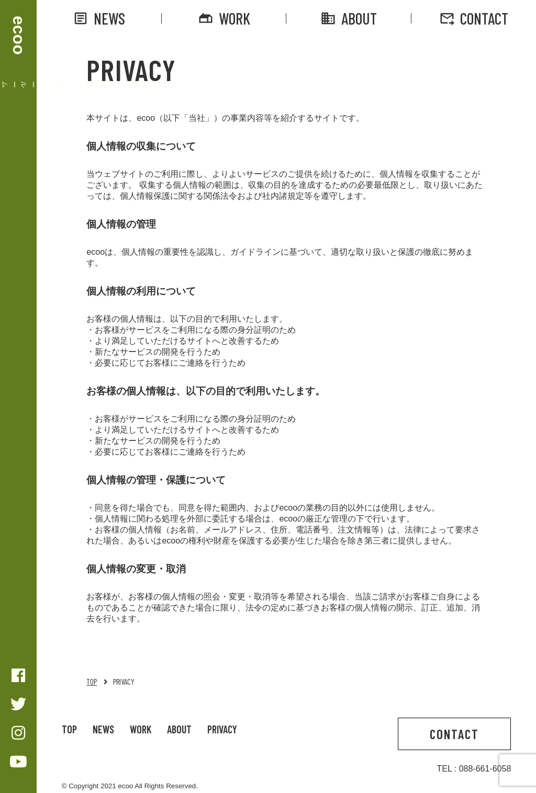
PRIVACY (222, 729)
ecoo (18, 35)
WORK (224, 18)
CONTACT (473, 18)
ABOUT (348, 18)
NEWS (99, 18)
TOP (91, 681)
